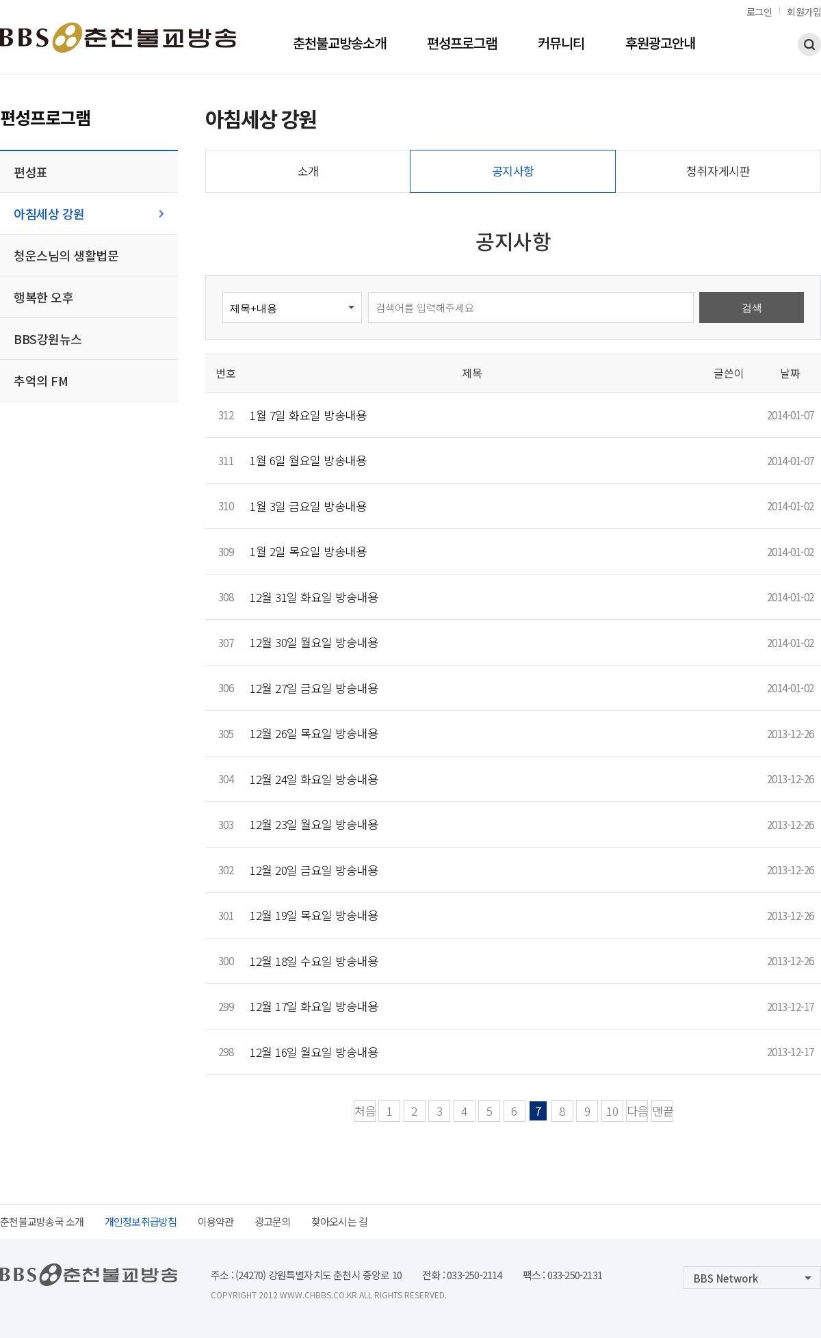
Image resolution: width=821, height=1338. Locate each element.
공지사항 (513, 170)
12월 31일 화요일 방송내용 (314, 596)
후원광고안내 (660, 44)
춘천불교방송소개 (339, 44)
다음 (637, 1110)
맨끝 (662, 1110)
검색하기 (809, 44)
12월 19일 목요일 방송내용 (314, 914)
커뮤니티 (561, 44)
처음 (365, 1110)
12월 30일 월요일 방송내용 (314, 642)
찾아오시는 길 (339, 1221)
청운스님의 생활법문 (66, 255)
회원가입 (804, 11)
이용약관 (216, 1221)
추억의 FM (41, 380)
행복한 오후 (43, 297)
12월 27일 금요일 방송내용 (314, 687)
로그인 (759, 11)
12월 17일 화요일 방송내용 (314, 1005)
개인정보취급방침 (141, 1221)
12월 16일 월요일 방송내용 (314, 1051)
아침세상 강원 (49, 213)
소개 (308, 170)
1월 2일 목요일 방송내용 (308, 551)
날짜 (790, 373)
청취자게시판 (718, 170)
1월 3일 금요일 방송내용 (308, 505)
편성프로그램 (462, 44)
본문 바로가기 (0, 0)
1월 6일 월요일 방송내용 (308, 460)
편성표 (31, 172)
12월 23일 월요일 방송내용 (314, 823)
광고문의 (273, 1221)
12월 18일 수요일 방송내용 (314, 960)
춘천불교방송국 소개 (42, 1221)
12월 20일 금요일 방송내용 (314, 869)
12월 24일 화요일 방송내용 (314, 778)
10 (612, 1110)
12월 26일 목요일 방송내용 (314, 733)
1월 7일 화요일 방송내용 (308, 414)
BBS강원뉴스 (48, 338)
